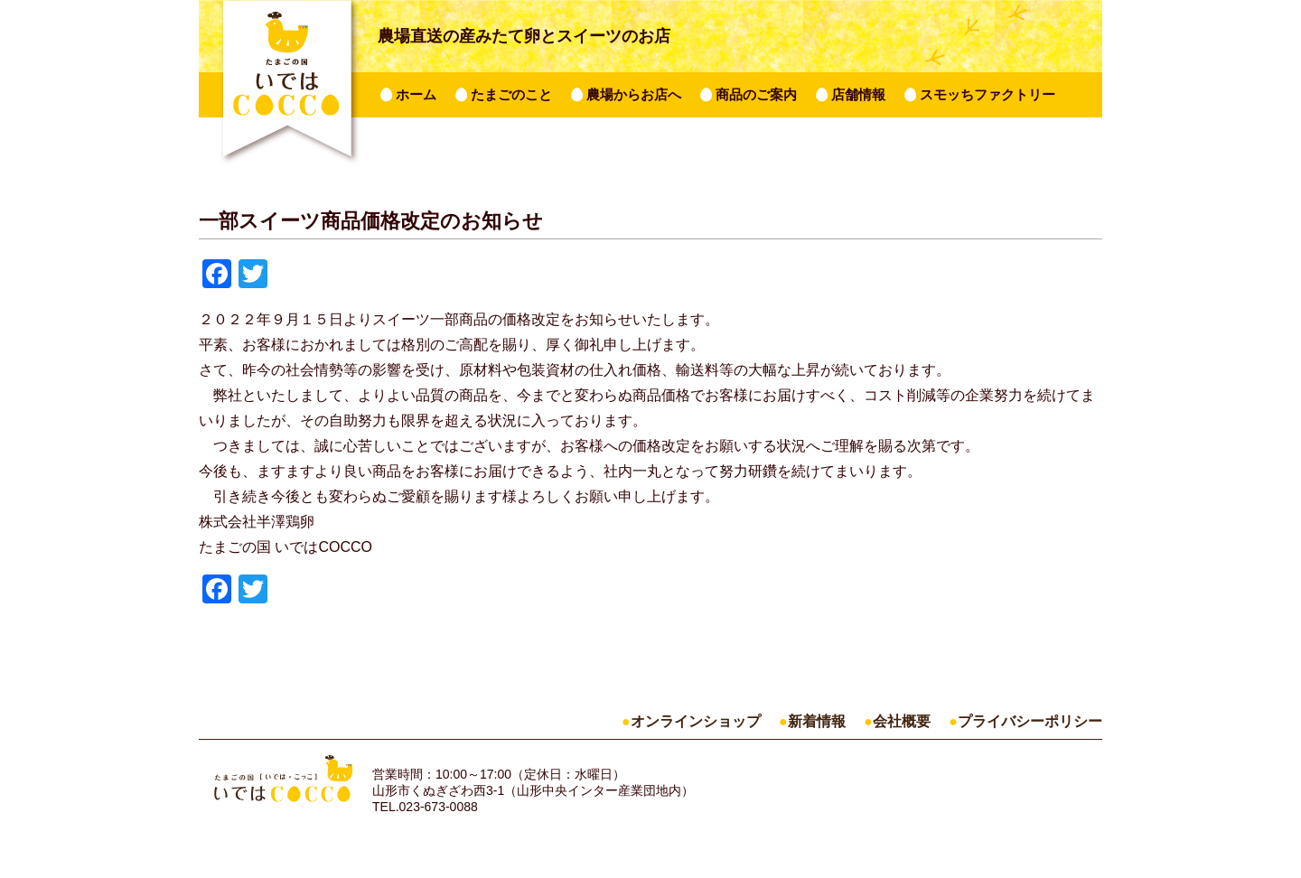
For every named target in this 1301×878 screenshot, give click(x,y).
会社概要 (902, 721)
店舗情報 (858, 94)
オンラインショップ (696, 721)
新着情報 (817, 721)
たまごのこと (511, 94)
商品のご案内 (756, 94)
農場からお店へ (633, 94)
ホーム (416, 94)
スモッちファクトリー (987, 94)
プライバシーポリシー (1030, 721)
